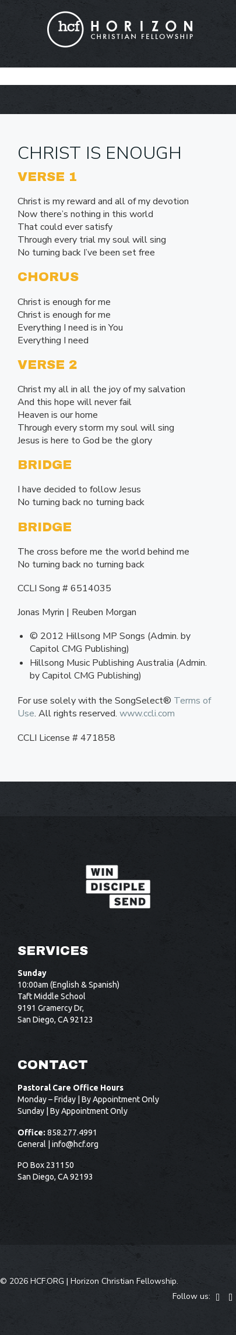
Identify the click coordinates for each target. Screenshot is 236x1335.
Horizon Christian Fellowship (124, 1281)
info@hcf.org (75, 1144)
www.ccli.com (147, 713)
